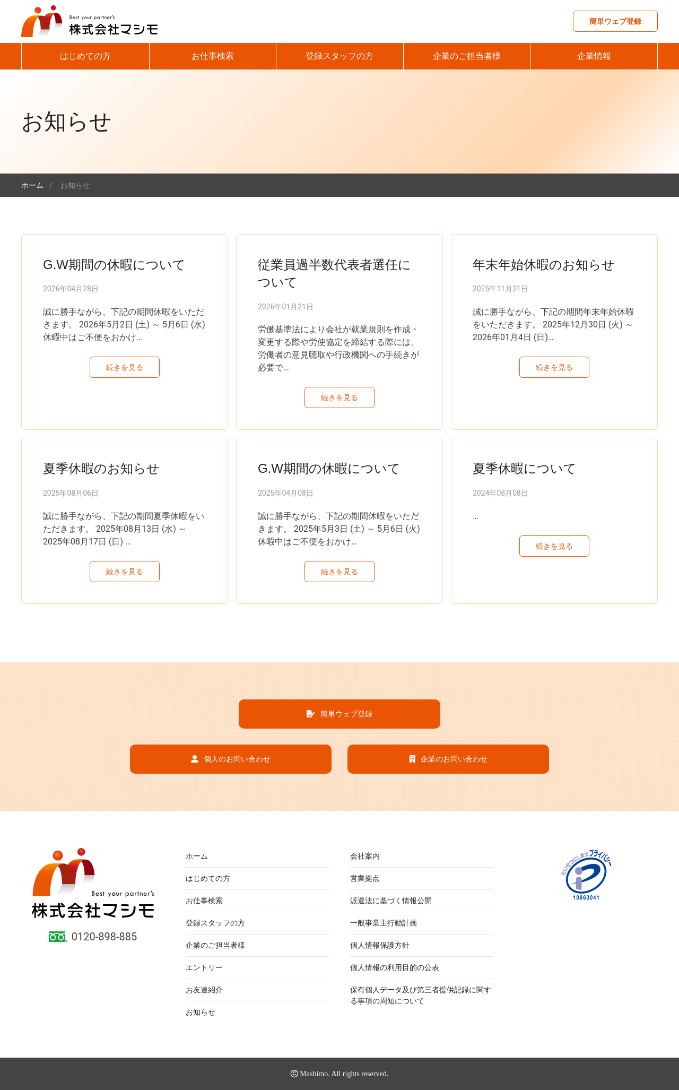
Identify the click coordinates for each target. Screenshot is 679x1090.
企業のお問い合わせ (449, 759)
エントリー (204, 967)
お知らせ (200, 1012)
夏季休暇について (525, 468)
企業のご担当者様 (467, 56)
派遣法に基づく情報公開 (391, 900)
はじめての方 (85, 56)
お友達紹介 (204, 989)
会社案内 (365, 856)
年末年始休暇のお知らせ (544, 264)
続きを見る (124, 367)
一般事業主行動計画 (383, 923)
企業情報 (594, 56)
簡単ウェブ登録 (615, 21)
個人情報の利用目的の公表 (394, 967)
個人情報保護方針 (380, 945)
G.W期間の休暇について (114, 264)
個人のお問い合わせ (231, 759)
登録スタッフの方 (339, 56)
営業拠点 (365, 878)
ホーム (197, 856)
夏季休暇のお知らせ (101, 468)
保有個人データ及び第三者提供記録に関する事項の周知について (420, 995)
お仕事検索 (212, 56)
